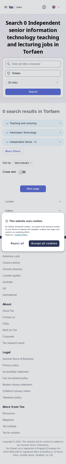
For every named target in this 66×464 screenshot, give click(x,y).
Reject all (17, 243)
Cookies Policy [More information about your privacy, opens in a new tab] (21, 235)
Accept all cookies (44, 243)
